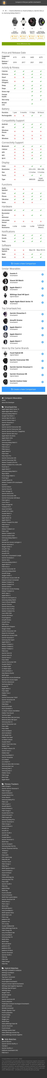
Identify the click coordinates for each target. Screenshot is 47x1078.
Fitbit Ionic (5, 651)
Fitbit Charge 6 (6, 786)
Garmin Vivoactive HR (8, 700)
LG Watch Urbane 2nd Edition (11, 711)
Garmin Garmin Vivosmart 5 (10, 788)
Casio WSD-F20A (7, 613)
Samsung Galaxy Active (9, 571)
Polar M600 (5, 691)
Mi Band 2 (5, 850)
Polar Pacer (5, 453)
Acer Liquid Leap (7, 857)
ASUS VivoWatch (7, 731)
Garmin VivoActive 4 (8, 558)
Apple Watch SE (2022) (8, 436)
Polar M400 (5, 728)
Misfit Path (5, 997)
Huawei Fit (5, 686)
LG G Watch (5, 759)
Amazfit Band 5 (6, 806)
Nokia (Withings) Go (8, 877)
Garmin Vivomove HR (8, 999)
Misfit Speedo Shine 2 (8, 868)
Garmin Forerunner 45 (8, 569)
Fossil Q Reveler (6, 893)
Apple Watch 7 (6, 469)
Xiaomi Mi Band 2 (7, 870)
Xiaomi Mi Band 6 (7, 793)
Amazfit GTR (5, 553)
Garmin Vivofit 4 (7, 833)
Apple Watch (5, 779)
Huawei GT (5, 540)
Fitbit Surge (5, 775)
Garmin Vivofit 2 (7, 955)
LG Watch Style (6, 666)
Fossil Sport (5, 478)
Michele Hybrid (6, 995)
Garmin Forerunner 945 (9, 496)
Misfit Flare (5, 842)
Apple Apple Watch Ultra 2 (10, 411)
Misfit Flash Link (6, 915)
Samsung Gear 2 (7, 768)
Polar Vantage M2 (7, 504)
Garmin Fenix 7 (6, 440)
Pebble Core (5, 875)
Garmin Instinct (6, 586)
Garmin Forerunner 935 (9, 662)
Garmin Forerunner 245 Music (11, 498)
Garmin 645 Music (7, 615)
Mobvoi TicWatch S (7, 649)
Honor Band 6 (6, 797)
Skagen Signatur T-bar (8, 1010)
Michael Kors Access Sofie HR (10, 578)
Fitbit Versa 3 (6, 524)
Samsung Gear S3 (7, 684)
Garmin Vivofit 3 (7, 884)
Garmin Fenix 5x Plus (8, 606)
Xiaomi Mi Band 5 (7, 808)
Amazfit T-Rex (6, 549)
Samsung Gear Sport (8, 640)
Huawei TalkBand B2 (8, 926)
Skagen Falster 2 (7, 575)
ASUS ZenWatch (6, 733)
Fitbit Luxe (5, 802)
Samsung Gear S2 (7, 722)
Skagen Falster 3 (7, 547)
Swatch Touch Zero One (9, 744)
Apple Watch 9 (6, 425)
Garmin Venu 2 (6, 516)
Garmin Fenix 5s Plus (8, 609)
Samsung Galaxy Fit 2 (8, 799)
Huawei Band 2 (6, 837)
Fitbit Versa (5, 624)
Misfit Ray (5, 890)
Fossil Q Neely (6, 1015)
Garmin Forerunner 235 (9, 631)
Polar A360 (5, 881)
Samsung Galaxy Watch (9, 600)
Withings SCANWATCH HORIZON (11, 970)
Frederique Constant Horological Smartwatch (15, 1004)
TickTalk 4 (5, 1046)
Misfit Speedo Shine (8, 913)
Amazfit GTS (5, 551)
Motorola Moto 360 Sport (9, 720)
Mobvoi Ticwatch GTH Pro (9, 462)
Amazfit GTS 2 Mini (7, 511)
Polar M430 (5, 660)
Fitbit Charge (6, 961)
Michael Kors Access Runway (10, 589)
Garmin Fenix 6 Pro (7, 493)
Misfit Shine (5, 939)
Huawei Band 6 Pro (7, 795)
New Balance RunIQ (8, 673)
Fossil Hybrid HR (7, 979)
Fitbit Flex (5, 964)
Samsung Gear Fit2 (7, 879)
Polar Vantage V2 (7, 491)
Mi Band (4, 853)
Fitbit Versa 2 (6, 567)
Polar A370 (5, 855)
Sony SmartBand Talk (8, 932)
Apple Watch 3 (6, 642)
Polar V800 (5, 726)
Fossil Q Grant (6, 1028)
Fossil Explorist (6, 618)
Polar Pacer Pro (6, 456)
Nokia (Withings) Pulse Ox (9, 928)
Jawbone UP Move (7, 950)
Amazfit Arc (5, 830)
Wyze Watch (5, 473)
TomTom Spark (6, 715)
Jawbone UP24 (6, 948)
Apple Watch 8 (6, 451)
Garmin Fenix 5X (7, 653)
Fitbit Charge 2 (6, 864)
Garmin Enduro (6, 487)
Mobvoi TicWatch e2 (8, 584)
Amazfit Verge (6, 573)
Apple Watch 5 (6, 564)
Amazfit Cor (5, 828)
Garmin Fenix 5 (6, 657)
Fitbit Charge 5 (6, 791)
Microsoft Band (6, 944)
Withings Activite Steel (8, 1030)
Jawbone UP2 (6, 921)
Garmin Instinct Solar (8, 535)
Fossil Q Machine (7, 1001)
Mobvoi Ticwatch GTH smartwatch (12, 482)
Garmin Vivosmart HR (8, 899)
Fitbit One (5, 959)
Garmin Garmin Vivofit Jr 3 (10, 1044)
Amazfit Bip (5, 835)
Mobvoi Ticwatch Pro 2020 (10, 522)
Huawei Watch (6, 742)
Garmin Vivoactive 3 (8, 637)
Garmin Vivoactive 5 (8, 422)
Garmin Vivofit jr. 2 (7, 1048)
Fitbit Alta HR (6, 859)
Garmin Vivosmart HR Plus (10, 848)
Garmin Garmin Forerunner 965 (11, 427)
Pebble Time (5, 746)
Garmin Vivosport (7, 844)
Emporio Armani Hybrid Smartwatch (13, 984)
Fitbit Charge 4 (6, 811)
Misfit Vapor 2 (6, 593)
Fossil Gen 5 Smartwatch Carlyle (11, 555)
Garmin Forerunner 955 (9, 460)
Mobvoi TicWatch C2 (8, 591)
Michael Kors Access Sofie (9, 635)
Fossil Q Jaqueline (7, 1012)
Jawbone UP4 (6, 919)
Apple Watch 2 (6, 688)
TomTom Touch (6, 862)
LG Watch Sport (6, 669)
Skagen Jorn (5, 1019)
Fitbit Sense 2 (6, 449)
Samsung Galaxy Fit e (8, 819)
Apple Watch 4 (6, 595)
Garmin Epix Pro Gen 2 (8, 418)
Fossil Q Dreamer (7, 895)
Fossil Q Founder (7, 706)
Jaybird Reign (6, 888)
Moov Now (5, 906)
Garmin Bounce (6, 1041)
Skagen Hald (5, 1017)
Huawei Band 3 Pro (7, 813)
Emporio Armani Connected (10, 580)
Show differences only (23, 44)
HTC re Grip (5, 924)
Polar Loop (5, 917)
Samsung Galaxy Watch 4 (9, 471)
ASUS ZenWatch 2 (7, 708)
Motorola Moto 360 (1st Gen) (10, 764)
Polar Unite (5, 531)
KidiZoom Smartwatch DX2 (10, 1050)
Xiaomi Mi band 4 (7, 815)
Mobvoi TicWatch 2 (7, 644)
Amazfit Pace (6, 622)
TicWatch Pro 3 (6, 507)
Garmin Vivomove (7, 1026)
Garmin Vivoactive (7, 757)
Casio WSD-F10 (6, 702)
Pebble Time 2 (6, 693)
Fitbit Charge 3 (6, 824)
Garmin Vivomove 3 (8, 544)
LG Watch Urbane (7, 739)
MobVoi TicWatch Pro (8, 611)
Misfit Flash (5, 941)
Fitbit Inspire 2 (6, 804)
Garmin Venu (6, 560)
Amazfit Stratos (6, 620)
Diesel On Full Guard (8, 633)
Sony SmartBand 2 (7, 910)
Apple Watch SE (6, 518)
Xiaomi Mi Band (6, 873)
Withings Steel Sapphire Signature (12, 986)
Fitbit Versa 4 (6, 447)
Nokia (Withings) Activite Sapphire (12, 1035)
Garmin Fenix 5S (7, 655)
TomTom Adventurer (8, 682)
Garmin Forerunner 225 (9, 724)
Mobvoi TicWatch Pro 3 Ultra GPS (12, 464)
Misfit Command (7, 1006)
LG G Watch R (6, 762)
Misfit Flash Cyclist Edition (9, 897)
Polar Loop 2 (5, 904)
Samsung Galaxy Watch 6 (9, 413)
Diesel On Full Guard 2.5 (9, 598)
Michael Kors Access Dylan (10, 680)
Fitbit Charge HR (7, 930)
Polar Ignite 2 (6, 500)
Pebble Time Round (8, 713)
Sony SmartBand (7, 935)
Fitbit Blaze (5, 704)
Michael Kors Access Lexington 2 (11, 542)
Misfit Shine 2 (6, 901)
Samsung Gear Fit (7, 937)
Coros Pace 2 (6, 502)
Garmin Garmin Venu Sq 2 (10, 433)
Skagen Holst (6, 992)
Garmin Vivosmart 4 (8, 822)
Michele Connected (7, 1008)
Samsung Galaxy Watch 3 (9, 538)
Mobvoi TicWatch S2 (8, 582)
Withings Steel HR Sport (9, 988)
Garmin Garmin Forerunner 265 (11, 429)
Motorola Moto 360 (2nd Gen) (11, 717)
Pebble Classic (6, 773)
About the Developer (8, 402)
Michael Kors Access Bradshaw (11, 677)
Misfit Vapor (5, 675)
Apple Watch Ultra (7, 438)
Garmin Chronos (7, 604)
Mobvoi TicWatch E (7, 646)
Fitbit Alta (5, 886)
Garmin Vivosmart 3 (8, 839)
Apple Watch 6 (6, 520)
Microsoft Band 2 (7, 908)
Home (4, 400)
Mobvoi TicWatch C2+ (8, 529)
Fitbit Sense (5, 527)
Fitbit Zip (4, 957)
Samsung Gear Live (7, 766)
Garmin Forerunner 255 (9, 458)
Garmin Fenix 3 (6, 751)
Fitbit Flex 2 (5, 866)
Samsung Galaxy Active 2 (9, 562)
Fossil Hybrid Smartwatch (9, 981)
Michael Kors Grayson (8, 626)
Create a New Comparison (23, 263)
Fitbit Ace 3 (5, 1052)
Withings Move (6, 990)
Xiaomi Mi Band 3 (7, 826)
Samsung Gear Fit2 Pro (9, 846)
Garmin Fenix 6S (7, 489)
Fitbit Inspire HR (6, 817)
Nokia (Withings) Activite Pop (10, 1032)
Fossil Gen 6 (5, 467)
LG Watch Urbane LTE (8, 748)
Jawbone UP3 (6, 946)
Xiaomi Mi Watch (7, 509)
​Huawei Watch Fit (7, 480)
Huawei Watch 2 (7, 664)
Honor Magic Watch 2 (8, 476)
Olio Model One (6, 735)
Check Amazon (14, 37)
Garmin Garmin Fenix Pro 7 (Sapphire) (13, 431)
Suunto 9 (4, 484)
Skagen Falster (6, 629)
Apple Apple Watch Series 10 (10, 409)
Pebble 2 (4, 695)
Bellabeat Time (6, 975)
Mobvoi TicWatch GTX (8, 533)
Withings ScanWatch (8, 972)
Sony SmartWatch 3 (8, 755)
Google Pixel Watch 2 (8, 416)
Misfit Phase (5, 1021)
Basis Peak (5, 777)
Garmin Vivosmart (7, 952)
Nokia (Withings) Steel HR (9, 1024)
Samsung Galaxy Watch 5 (9, 442)
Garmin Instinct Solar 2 (9, 420)
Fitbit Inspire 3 (6, 445)
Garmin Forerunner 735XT (10, 697)
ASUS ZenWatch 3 (7, 671)
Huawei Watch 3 (7, 513)
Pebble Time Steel (7, 737)
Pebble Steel (5, 753)
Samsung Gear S (7, 771)
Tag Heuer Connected (8, 977)
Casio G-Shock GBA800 (9, 602)
